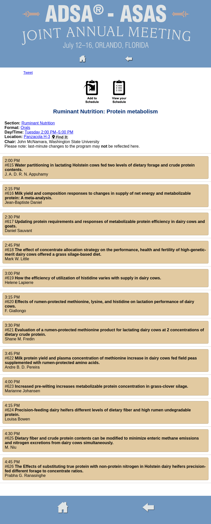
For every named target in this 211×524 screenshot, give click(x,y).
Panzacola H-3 (37, 137)
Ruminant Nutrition (38, 123)
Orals (25, 127)
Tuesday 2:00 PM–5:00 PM (49, 132)
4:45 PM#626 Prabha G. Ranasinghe (105, 469)
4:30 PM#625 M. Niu (102, 440)
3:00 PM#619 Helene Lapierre (83, 278)
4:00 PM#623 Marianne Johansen (96, 386)
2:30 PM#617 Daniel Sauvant (105, 224)
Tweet (28, 73)
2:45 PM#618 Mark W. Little (105, 252)
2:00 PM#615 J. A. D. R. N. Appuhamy (100, 167)
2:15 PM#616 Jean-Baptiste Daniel (98, 196)
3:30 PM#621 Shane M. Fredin (104, 332)
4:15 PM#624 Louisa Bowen (98, 412)
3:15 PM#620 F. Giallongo (99, 304)
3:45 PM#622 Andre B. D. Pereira (101, 360)
